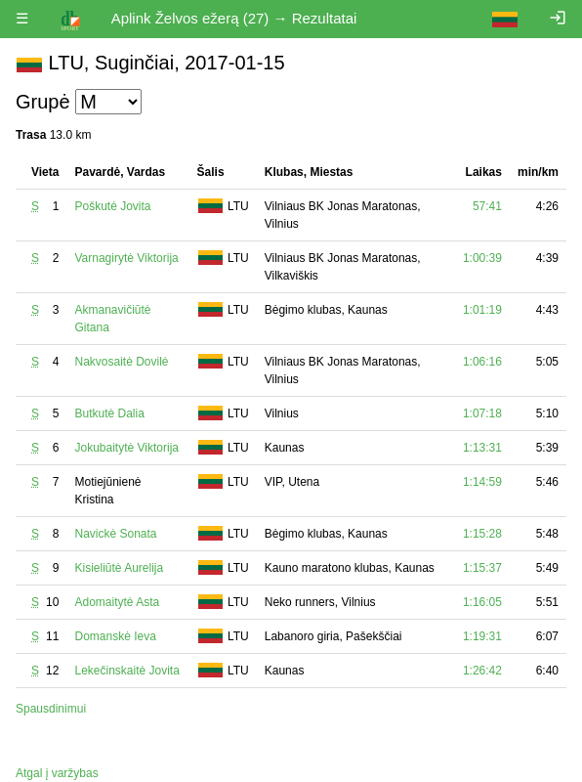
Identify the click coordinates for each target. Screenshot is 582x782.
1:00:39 (482, 258)
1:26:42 (482, 670)
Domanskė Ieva (114, 636)
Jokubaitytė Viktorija (126, 448)
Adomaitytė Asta (116, 602)
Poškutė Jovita (112, 206)
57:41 (487, 206)
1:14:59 (482, 482)
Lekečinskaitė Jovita (126, 670)
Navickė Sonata (115, 534)
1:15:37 (482, 568)
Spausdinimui (51, 709)
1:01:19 (482, 310)
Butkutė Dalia (109, 413)
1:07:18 (482, 413)
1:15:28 (482, 534)
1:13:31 (482, 448)
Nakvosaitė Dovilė (121, 362)
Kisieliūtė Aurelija (118, 568)
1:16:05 (482, 602)
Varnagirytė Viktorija (126, 258)
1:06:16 (482, 362)
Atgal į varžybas (57, 773)
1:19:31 (482, 636)
